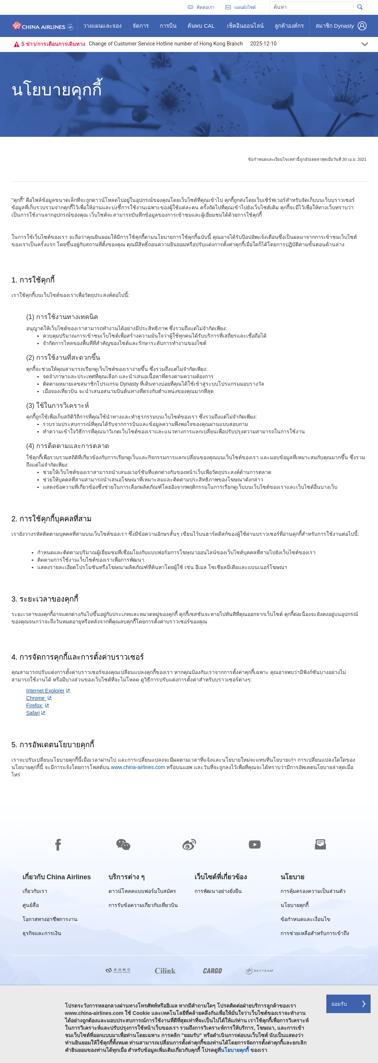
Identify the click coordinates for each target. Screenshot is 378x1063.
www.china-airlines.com (138, 767)
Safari (33, 713)
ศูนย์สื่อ (31, 906)
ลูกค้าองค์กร (289, 28)
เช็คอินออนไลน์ (245, 28)
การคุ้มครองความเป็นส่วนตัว (313, 892)
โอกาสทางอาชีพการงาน (50, 920)
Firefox (35, 705)
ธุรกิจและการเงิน (42, 934)
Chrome (36, 698)
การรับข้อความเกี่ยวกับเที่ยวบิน (143, 906)
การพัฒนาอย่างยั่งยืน (218, 892)
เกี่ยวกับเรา (35, 892)
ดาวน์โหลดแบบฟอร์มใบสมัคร (142, 892)
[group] (57, 877)
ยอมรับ (339, 1004)
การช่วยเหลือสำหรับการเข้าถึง (315, 934)
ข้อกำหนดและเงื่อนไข (305, 920)
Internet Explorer (45, 691)
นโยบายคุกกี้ (295, 906)
